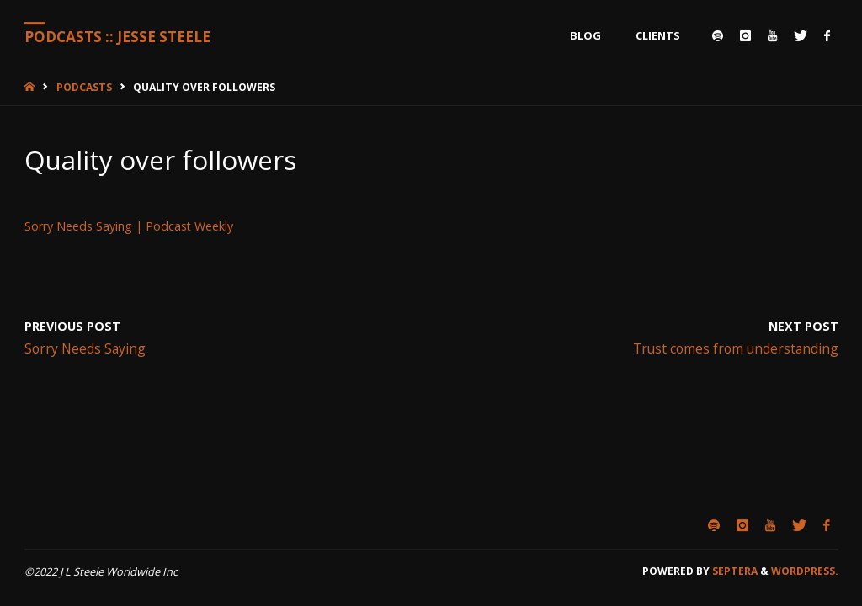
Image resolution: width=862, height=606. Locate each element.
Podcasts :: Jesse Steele (117, 36)
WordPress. (804, 571)
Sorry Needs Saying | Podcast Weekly (128, 226)
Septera (734, 571)
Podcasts (84, 87)
